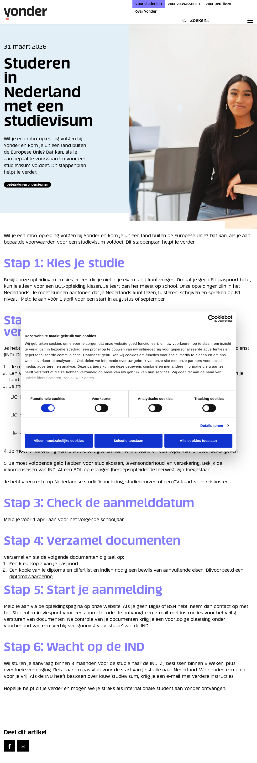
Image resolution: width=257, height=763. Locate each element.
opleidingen (43, 279)
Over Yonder (146, 11)
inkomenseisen (20, 469)
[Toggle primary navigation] (249, 20)
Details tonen (211, 425)
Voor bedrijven (218, 4)
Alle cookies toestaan (198, 441)
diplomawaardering (31, 576)
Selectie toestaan (128, 441)
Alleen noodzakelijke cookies (59, 441)
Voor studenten (148, 4)
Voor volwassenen (184, 4)
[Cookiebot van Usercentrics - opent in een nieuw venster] (211, 318)
